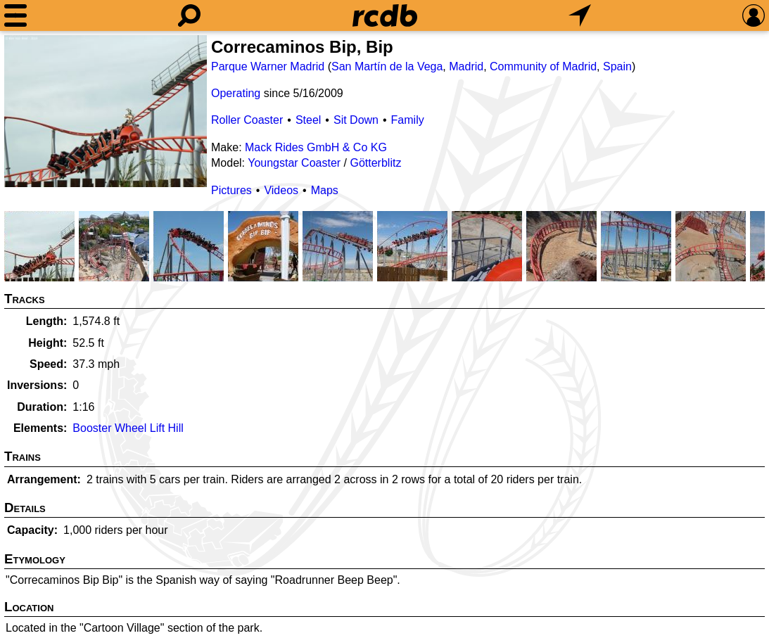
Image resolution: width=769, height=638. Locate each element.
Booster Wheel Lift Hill (127, 428)
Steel (308, 120)
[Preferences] (753, 15)
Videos (281, 190)
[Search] (189, 15)
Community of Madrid (543, 66)
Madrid (466, 66)
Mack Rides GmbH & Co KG (316, 147)
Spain (617, 66)
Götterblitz (375, 163)
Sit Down (356, 120)
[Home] (384, 15)
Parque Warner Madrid (267, 66)
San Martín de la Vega (387, 66)
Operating (235, 93)
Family (407, 120)
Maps (324, 190)
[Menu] (15, 15)
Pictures (231, 190)
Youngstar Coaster (294, 163)
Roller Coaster (247, 120)
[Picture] (105, 111)
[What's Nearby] (579, 15)
